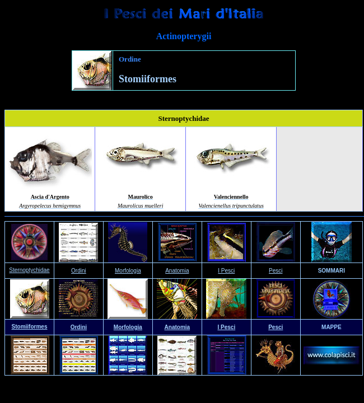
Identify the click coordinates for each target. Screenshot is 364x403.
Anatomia (177, 271)
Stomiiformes (30, 327)
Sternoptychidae (29, 270)
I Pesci (226, 271)
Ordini (79, 327)
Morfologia (128, 327)
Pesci (275, 271)
